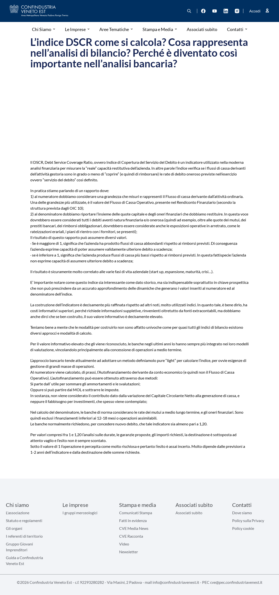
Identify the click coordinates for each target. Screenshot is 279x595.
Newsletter (128, 551)
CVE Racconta (131, 536)
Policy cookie (243, 528)
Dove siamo (242, 512)
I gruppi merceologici (79, 512)
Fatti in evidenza (133, 520)
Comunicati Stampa (135, 512)
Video (124, 544)
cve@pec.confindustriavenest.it (236, 582)
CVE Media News (133, 528)
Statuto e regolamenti (24, 520)
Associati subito (189, 512)
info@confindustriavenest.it (176, 582)
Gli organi (14, 528)
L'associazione (17, 512)
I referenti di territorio (24, 536)
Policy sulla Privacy (248, 520)
